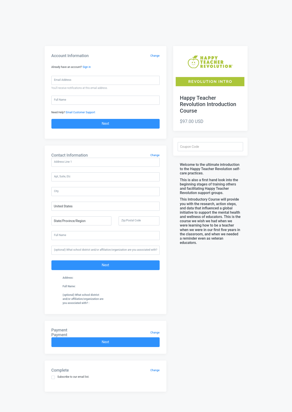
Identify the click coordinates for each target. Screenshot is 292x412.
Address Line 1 (63, 161)
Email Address (62, 79)
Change (155, 55)
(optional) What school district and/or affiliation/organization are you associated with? (105, 249)
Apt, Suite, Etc (62, 176)
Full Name (60, 99)
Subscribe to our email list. (70, 377)
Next (105, 123)
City (56, 191)
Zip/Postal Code (131, 220)
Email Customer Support (80, 112)
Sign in (87, 67)
